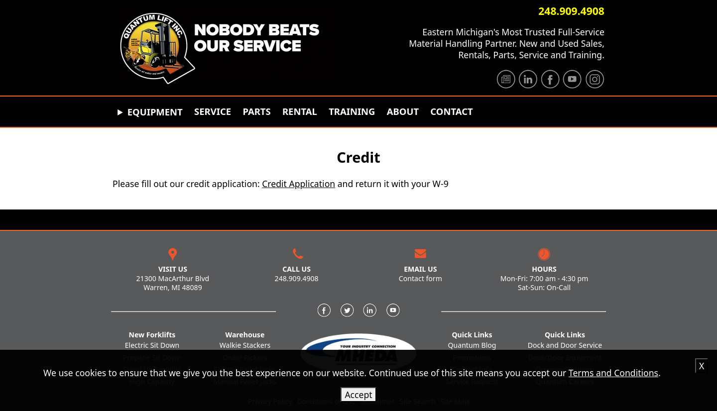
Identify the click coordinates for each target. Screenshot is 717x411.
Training (352, 111)
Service (212, 111)
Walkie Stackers (245, 345)
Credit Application (298, 184)
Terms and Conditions (613, 373)
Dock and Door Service (565, 345)
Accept (358, 395)
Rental (299, 111)
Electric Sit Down (152, 345)
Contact (451, 111)
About (403, 111)
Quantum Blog (472, 345)
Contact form (420, 278)
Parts (256, 111)
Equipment (155, 111)
